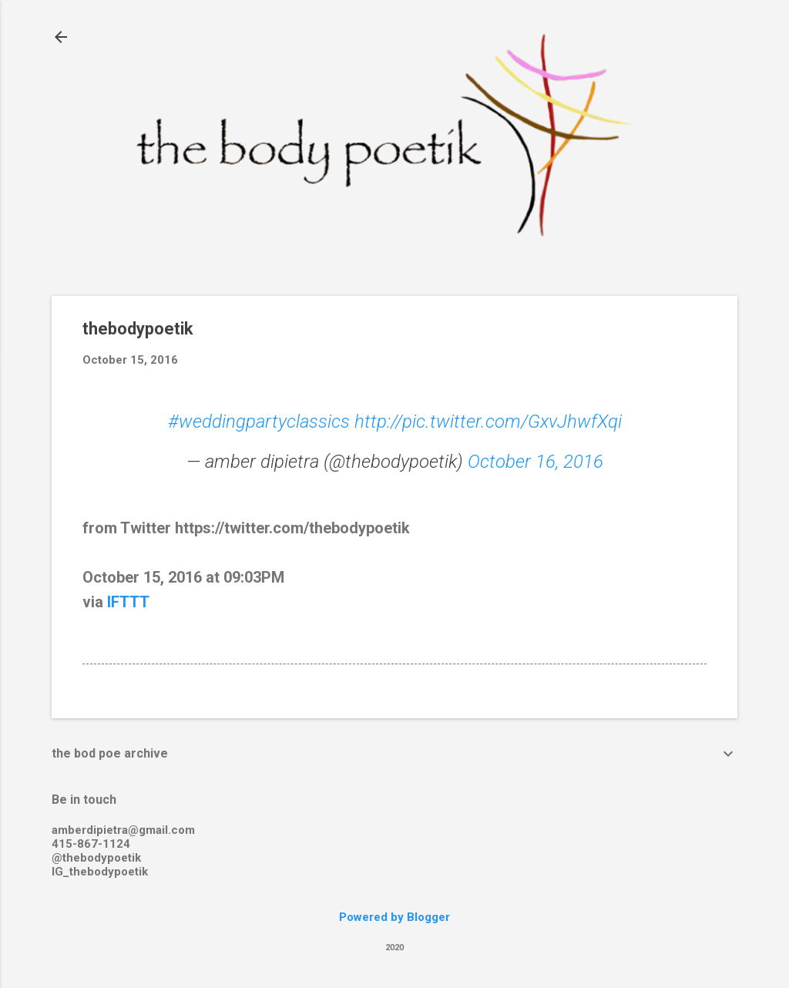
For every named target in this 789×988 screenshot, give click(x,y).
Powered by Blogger (394, 917)
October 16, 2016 (535, 461)
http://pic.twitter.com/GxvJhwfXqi (488, 421)
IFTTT (128, 602)
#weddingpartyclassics (259, 421)
